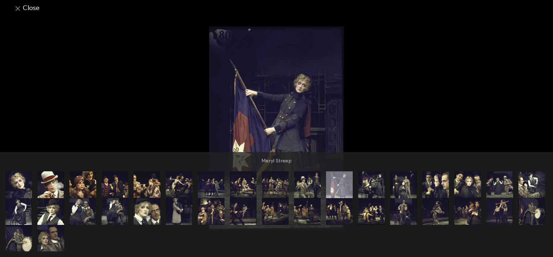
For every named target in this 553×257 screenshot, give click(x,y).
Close (27, 8)
